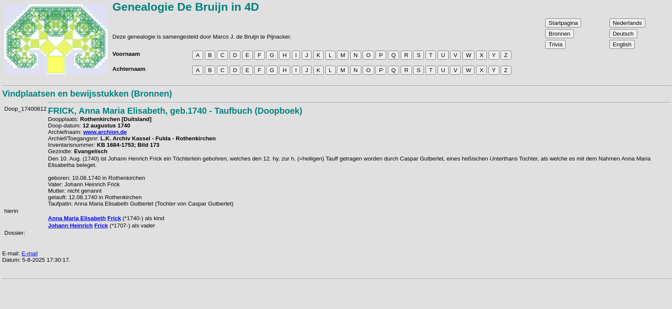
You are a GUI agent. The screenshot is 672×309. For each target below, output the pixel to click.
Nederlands (627, 23)
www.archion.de (105, 132)
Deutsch (623, 33)
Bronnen (559, 33)
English (622, 44)
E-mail (29, 253)
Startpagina (563, 23)
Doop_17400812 (25, 109)
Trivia (555, 44)
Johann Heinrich (70, 225)
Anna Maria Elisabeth (77, 218)
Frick (114, 218)
